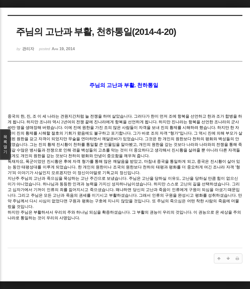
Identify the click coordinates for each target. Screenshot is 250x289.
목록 (5, 144)
